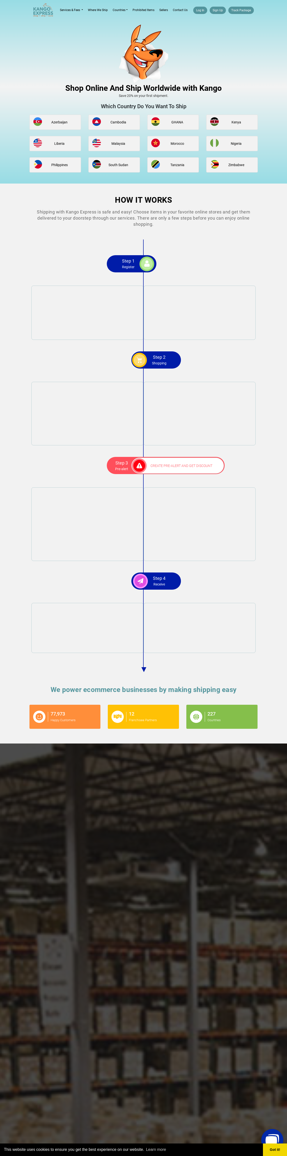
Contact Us (180, 10)
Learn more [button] (156, 1149)
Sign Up (218, 10)
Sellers (163, 10)
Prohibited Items (143, 10)
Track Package (241, 10)
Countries (119, 10)
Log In (200, 10)
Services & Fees (72, 10)
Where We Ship (98, 10)
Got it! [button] (275, 1150)
